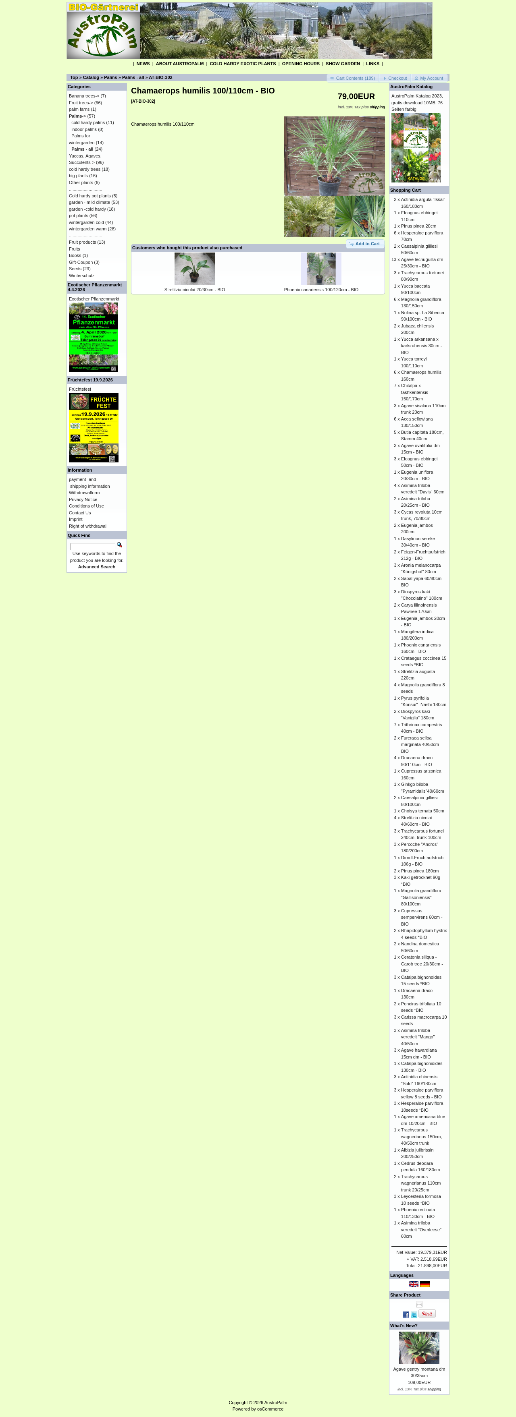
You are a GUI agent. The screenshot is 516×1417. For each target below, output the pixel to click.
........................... (85, 188)
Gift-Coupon (81, 262)
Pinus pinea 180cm (420, 870)
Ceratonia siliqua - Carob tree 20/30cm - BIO (422, 964)
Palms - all (133, 77)
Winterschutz (82, 275)
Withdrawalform (84, 492)
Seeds (75, 268)
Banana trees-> (84, 95)
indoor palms (84, 129)
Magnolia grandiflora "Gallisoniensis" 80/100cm (421, 897)
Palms (110, 77)
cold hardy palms (88, 122)
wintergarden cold (86, 222)
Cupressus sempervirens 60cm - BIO (422, 917)
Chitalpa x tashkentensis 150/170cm (414, 392)
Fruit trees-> (81, 102)
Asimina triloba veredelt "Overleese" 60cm (421, 1229)
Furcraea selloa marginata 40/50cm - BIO (421, 744)
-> (77, 116)
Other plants (81, 182)
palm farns (79, 109)
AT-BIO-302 (160, 77)
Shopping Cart (405, 190)
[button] (353, 78)
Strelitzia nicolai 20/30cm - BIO (194, 289)
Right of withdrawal (87, 526)
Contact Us (80, 512)
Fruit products (82, 242)
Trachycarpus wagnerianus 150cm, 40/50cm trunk (421, 1136)
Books (75, 255)
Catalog (91, 77)
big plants (78, 175)
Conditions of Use (86, 505)
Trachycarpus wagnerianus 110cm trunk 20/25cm (421, 1183)
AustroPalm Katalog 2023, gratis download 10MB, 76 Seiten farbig (417, 102)
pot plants (78, 215)
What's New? (404, 1325)
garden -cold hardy (87, 209)
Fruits (74, 249)
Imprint (76, 519)
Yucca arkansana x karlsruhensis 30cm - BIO (421, 346)
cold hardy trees (84, 169)
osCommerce (270, 1409)
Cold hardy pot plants (90, 195)
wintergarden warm (88, 228)
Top (74, 77)
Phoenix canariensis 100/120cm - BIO (321, 289)
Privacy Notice (83, 499)
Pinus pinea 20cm (418, 226)
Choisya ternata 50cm (422, 810)
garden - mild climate (89, 202)
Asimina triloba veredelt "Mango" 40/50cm (418, 1037)
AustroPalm (275, 1402)
